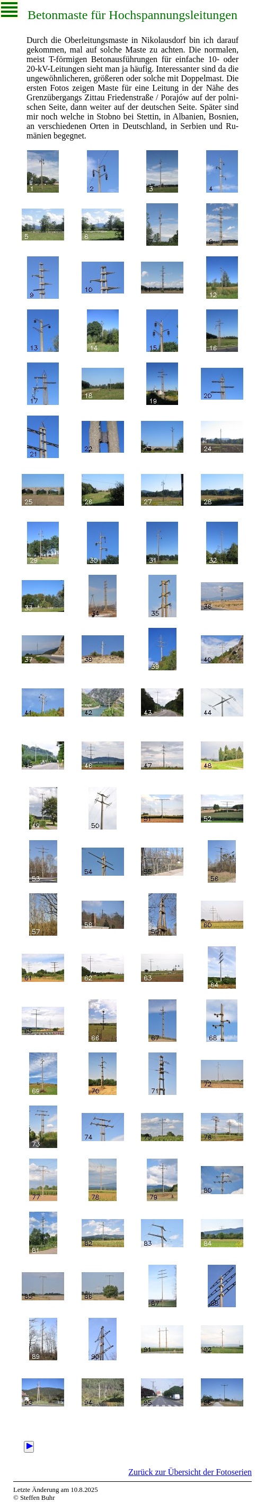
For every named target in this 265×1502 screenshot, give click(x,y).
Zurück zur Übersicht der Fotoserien (190, 1472)
